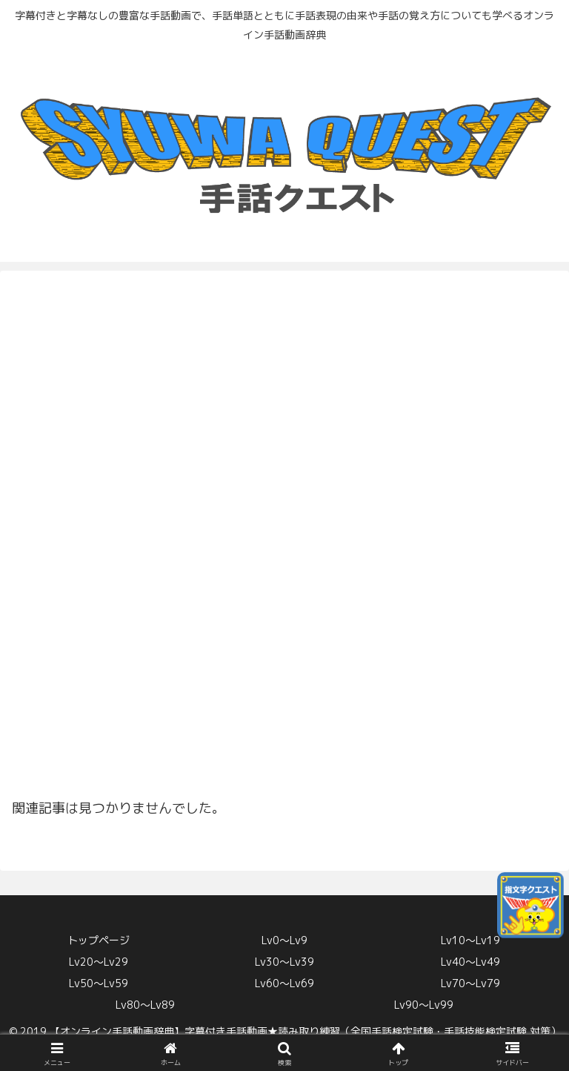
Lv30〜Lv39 (284, 962)
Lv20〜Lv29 (98, 962)
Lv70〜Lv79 (470, 983)
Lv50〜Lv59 (98, 983)
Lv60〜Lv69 (284, 983)
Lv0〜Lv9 (284, 940)
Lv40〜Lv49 (470, 962)
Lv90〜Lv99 (423, 1005)
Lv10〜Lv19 (470, 940)
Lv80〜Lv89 (145, 1005)
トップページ (98, 940)
